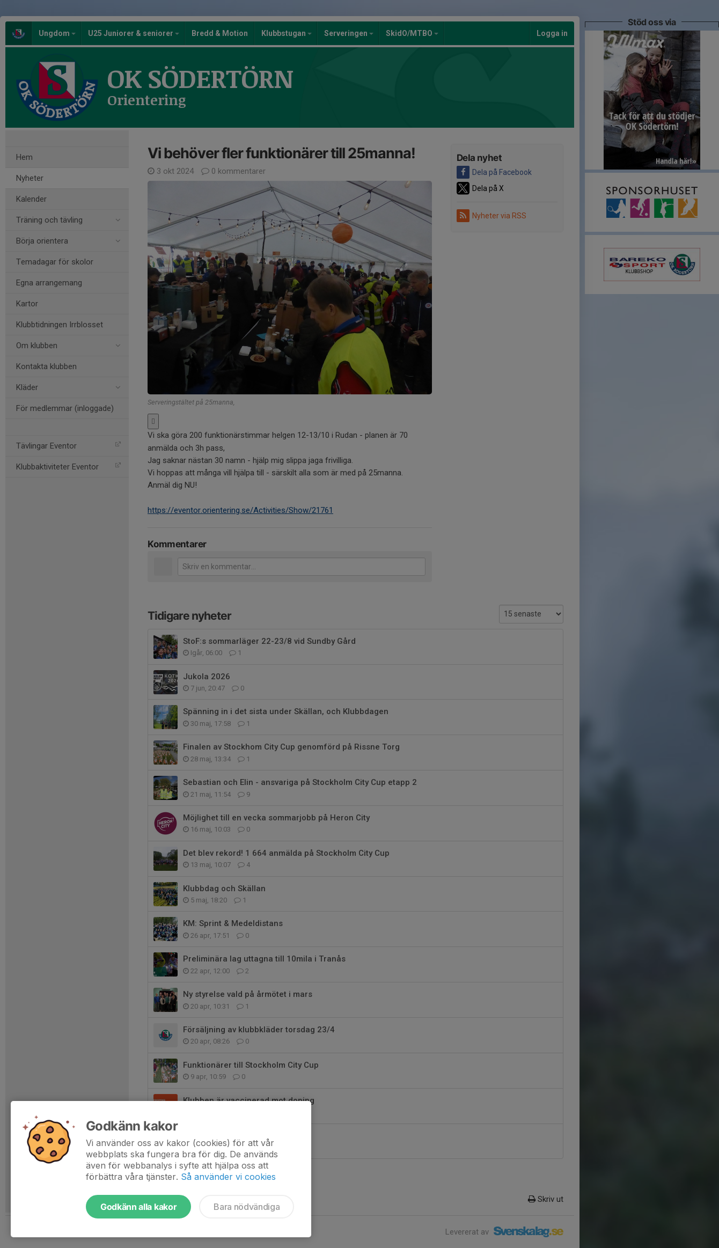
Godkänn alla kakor (138, 1206)
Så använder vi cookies (228, 1176)
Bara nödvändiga (247, 1206)
